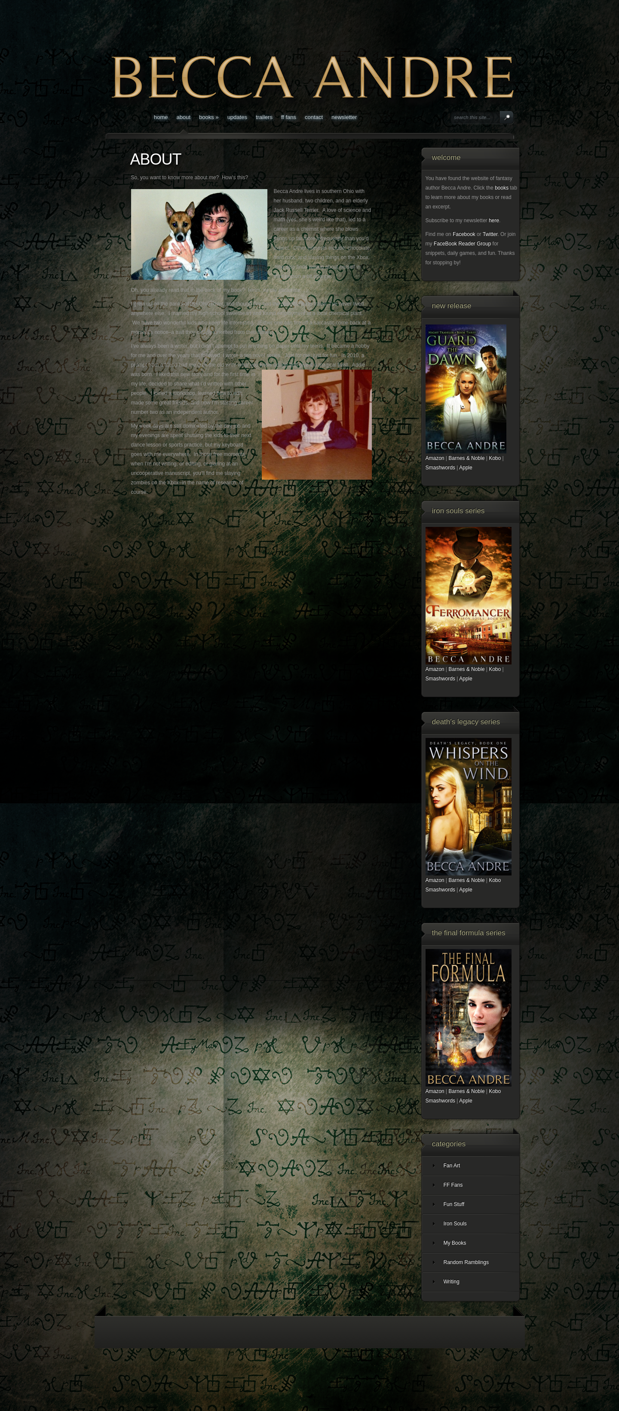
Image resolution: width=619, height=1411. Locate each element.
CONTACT (314, 117)
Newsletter (344, 117)
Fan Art (452, 1166)
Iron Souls (455, 1224)
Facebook (464, 234)
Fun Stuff (454, 1204)
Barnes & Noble (466, 458)
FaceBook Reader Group (462, 244)
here (494, 220)
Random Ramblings (466, 1262)
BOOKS (209, 117)
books (502, 188)
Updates (237, 117)
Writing (452, 1282)
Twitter (490, 234)
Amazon (435, 458)
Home (161, 117)
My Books (455, 1243)
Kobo (495, 458)
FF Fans (288, 117)
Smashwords (440, 468)
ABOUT (184, 117)
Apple (465, 468)
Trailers (264, 117)
